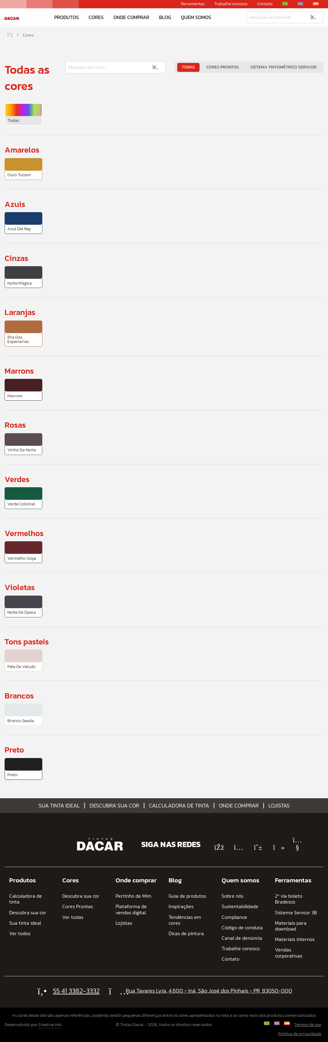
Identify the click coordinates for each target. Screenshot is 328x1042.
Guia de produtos (187, 896)
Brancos (19, 696)
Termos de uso (307, 1024)
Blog (165, 17)
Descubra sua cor (114, 805)
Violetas (20, 587)
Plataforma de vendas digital (131, 909)
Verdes (17, 479)
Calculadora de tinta (179, 805)
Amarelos (22, 150)
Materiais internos (295, 939)
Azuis (15, 204)
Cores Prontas (222, 67)
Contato (265, 4)
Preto (14, 750)
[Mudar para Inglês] (300, 4)
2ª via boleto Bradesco (288, 899)
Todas (188, 67)
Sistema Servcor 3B (296, 913)
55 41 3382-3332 (76, 991)
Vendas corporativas (288, 952)
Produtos (66, 17)
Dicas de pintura (186, 933)
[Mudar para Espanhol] (315, 4)
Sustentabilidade (240, 906)
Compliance (234, 917)
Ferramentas (192, 4)
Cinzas (16, 258)
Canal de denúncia (242, 938)
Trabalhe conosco (230, 4)
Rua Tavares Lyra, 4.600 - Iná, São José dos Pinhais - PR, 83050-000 (209, 990)
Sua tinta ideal (59, 805)
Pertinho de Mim (133, 896)
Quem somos (196, 17)
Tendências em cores (185, 920)
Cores (96, 17)
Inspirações (181, 906)
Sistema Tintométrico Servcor (283, 67)
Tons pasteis (27, 641)
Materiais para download (291, 926)
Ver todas (72, 917)
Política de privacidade (299, 1034)
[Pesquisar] (275, 17)
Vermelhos (24, 533)
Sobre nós (232, 896)
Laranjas (20, 312)
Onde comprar (131, 17)
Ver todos (19, 933)
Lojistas (279, 805)
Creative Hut (50, 1024)
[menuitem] (23, 114)
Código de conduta (242, 928)
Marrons (19, 371)
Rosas (15, 425)
